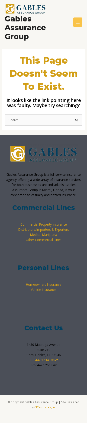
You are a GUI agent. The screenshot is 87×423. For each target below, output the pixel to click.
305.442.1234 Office (43, 360)
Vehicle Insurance (43, 289)
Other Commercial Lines (43, 239)
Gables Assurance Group (25, 27)
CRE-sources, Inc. (45, 407)
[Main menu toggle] (78, 22)
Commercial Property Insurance (43, 224)
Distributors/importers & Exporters (43, 229)
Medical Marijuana (43, 234)
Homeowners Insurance (43, 284)
